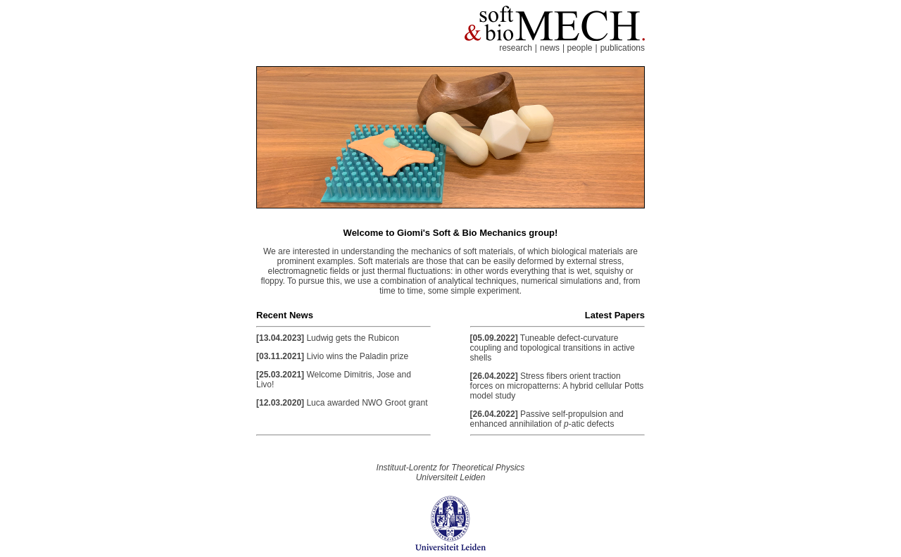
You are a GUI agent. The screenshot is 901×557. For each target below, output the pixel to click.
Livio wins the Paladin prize (357, 356)
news (550, 48)
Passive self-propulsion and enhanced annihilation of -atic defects (547, 419)
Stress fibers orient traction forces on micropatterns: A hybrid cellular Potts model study (557, 386)
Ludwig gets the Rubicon (352, 338)
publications (622, 48)
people (579, 48)
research (515, 48)
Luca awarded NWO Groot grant (366, 403)
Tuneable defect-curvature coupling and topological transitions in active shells (552, 348)
